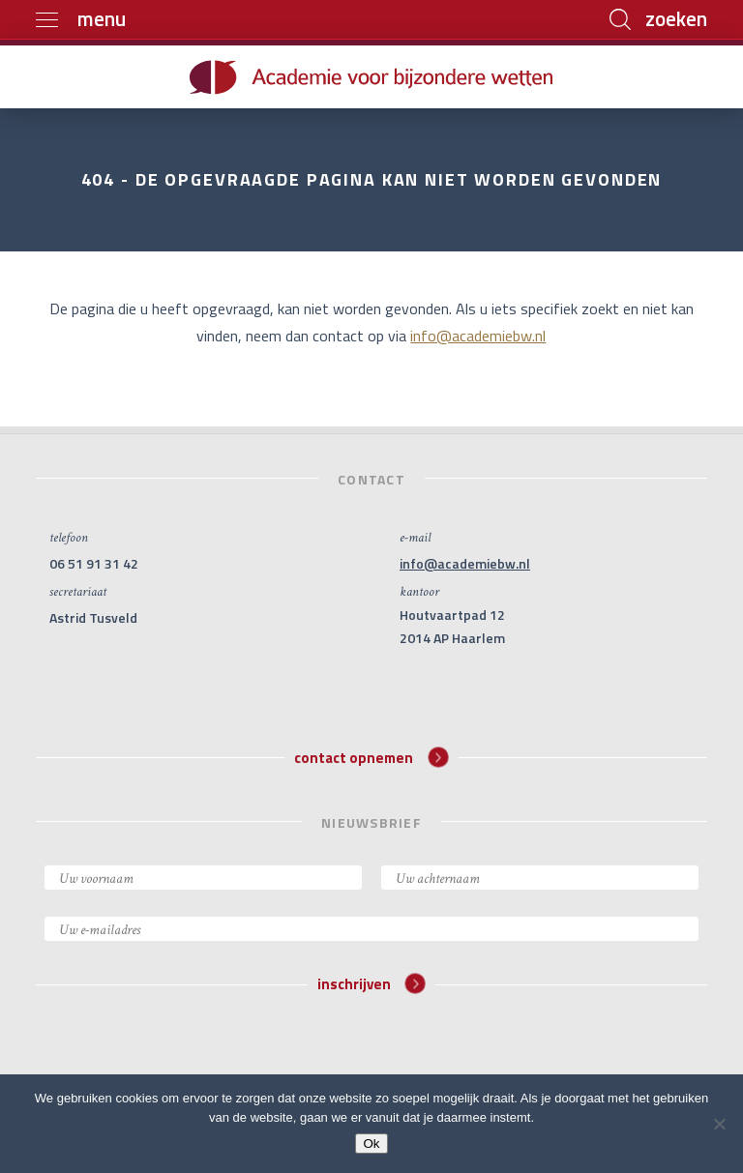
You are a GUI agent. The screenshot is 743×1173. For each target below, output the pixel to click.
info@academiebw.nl (478, 335)
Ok (371, 1143)
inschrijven (371, 984)
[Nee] (718, 1123)
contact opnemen (371, 757)
